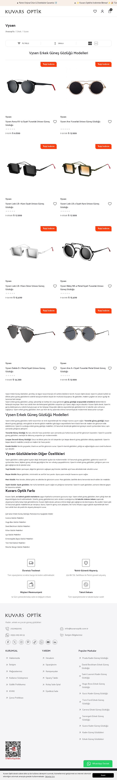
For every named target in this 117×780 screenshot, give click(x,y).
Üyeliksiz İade (52, 691)
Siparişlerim (51, 664)
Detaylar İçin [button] (50, 776)
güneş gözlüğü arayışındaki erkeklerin (79, 401)
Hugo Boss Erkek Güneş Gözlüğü (93, 685)
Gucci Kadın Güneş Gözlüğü (95, 693)
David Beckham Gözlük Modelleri (17, 526)
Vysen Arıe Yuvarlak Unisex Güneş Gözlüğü (80, 122)
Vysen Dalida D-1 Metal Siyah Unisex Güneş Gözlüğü (25, 370)
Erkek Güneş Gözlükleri (93, 739)
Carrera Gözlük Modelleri (14, 518)
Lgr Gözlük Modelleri (13, 534)
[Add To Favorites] (55, 121)
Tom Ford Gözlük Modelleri (15, 543)
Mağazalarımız (15, 671)
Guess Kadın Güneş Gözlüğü (95, 726)
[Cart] (110, 11)
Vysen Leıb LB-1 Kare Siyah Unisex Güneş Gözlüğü (24, 205)
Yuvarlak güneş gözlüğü (94, 420)
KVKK (12, 691)
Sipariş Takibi (52, 678)
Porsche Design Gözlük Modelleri (17, 547)
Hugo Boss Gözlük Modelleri (15, 522)
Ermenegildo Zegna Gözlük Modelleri (19, 538)
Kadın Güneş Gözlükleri (93, 732)
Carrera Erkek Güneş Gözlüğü (96, 709)
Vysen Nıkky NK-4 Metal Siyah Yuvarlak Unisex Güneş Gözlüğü (81, 287)
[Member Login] (102, 11)
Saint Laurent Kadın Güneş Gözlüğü (94, 676)
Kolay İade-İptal (53, 684)
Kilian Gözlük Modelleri (14, 530)
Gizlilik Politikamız (17, 684)
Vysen (26, 31)
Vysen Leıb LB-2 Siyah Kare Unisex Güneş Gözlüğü (79, 205)
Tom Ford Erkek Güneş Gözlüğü (93, 701)
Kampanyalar (52, 671)
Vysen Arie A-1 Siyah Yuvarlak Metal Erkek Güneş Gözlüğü (83, 370)
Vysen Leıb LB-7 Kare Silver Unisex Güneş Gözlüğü (24, 287)
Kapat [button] (103, 775)
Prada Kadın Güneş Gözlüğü (95, 658)
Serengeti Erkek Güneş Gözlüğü (93, 718)
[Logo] (23, 11)
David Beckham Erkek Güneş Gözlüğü (95, 666)
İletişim (12, 664)
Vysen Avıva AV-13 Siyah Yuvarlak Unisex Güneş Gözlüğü (27, 123)
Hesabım (50, 658)
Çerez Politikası (16, 698)
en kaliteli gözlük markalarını (27, 496)
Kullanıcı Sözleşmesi (18, 678)
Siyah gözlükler (23, 484)
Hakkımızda (14, 658)
